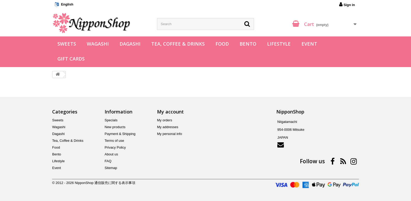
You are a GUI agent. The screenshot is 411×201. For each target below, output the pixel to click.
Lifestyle (279, 44)
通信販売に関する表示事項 (114, 183)
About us (111, 154)
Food (222, 44)
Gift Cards (71, 59)
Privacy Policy (115, 147)
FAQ (108, 161)
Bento (248, 44)
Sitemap (111, 168)
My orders (164, 120)
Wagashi (98, 44)
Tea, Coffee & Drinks (178, 44)
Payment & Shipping (120, 134)
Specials (111, 120)
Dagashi (130, 44)
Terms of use (114, 141)
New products (115, 127)
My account (170, 111)
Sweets (66, 44)
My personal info (169, 134)
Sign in (347, 4)
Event (309, 44)
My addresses (167, 127)
